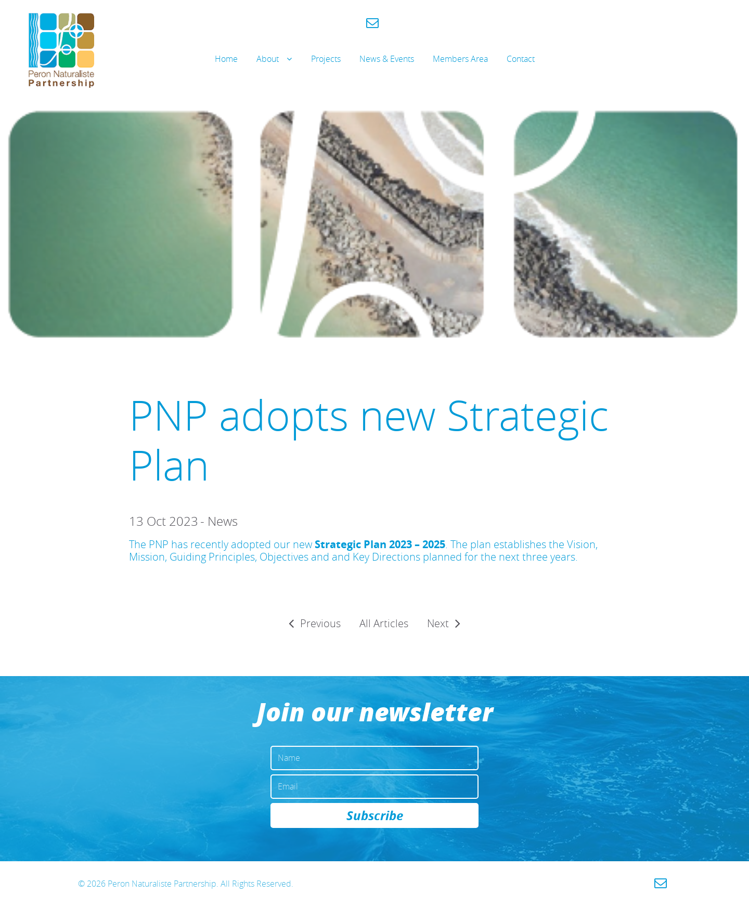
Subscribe (374, 815)
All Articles (383, 623)
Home (226, 58)
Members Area (460, 58)
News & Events (386, 58)
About (267, 58)
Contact (521, 58)
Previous (320, 623)
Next (438, 623)
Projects (326, 58)
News (223, 521)
